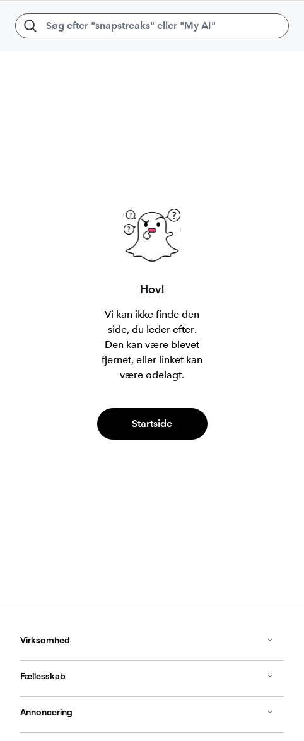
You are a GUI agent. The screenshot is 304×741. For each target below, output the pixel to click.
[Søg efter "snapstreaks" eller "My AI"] (152, 25)
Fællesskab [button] (147, 676)
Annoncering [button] (147, 712)
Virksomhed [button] (147, 640)
